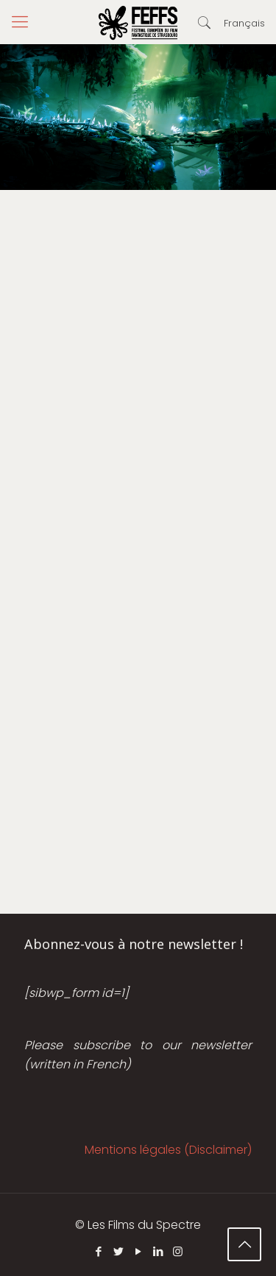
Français (244, 23)
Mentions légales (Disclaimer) (168, 1149)
